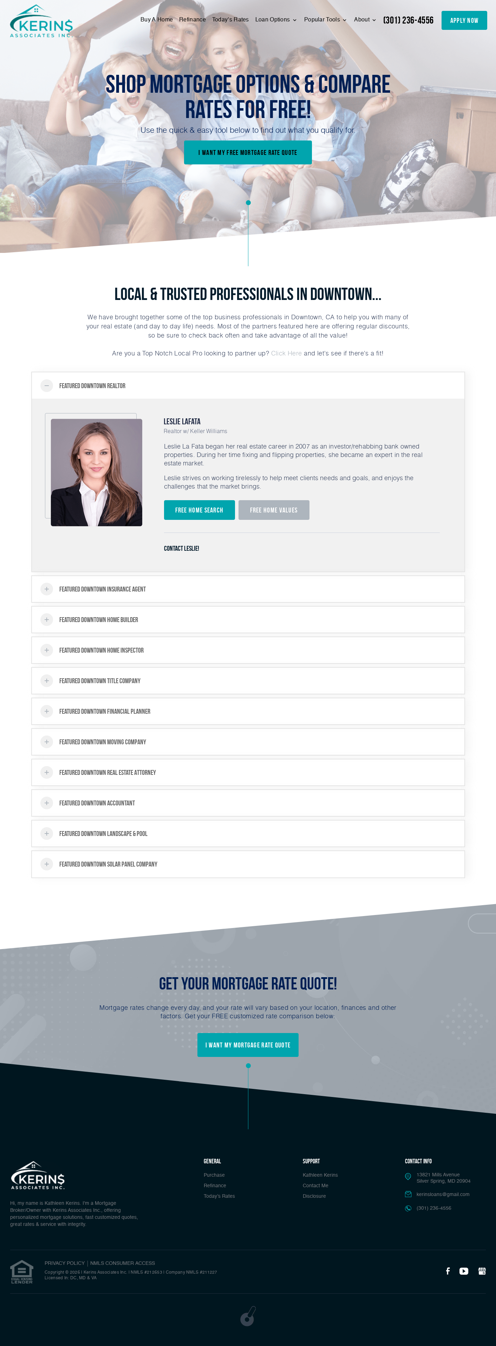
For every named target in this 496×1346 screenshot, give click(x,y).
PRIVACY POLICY (65, 1263)
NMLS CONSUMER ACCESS (122, 1263)
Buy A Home (157, 20)
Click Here (286, 353)
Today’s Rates (230, 20)
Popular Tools (322, 20)
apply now (464, 20)
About (362, 20)
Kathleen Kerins (320, 1175)
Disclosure (314, 1196)
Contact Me (315, 1185)
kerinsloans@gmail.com (443, 1194)
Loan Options (273, 20)
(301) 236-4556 (408, 20)
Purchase (214, 1175)
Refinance (192, 20)
